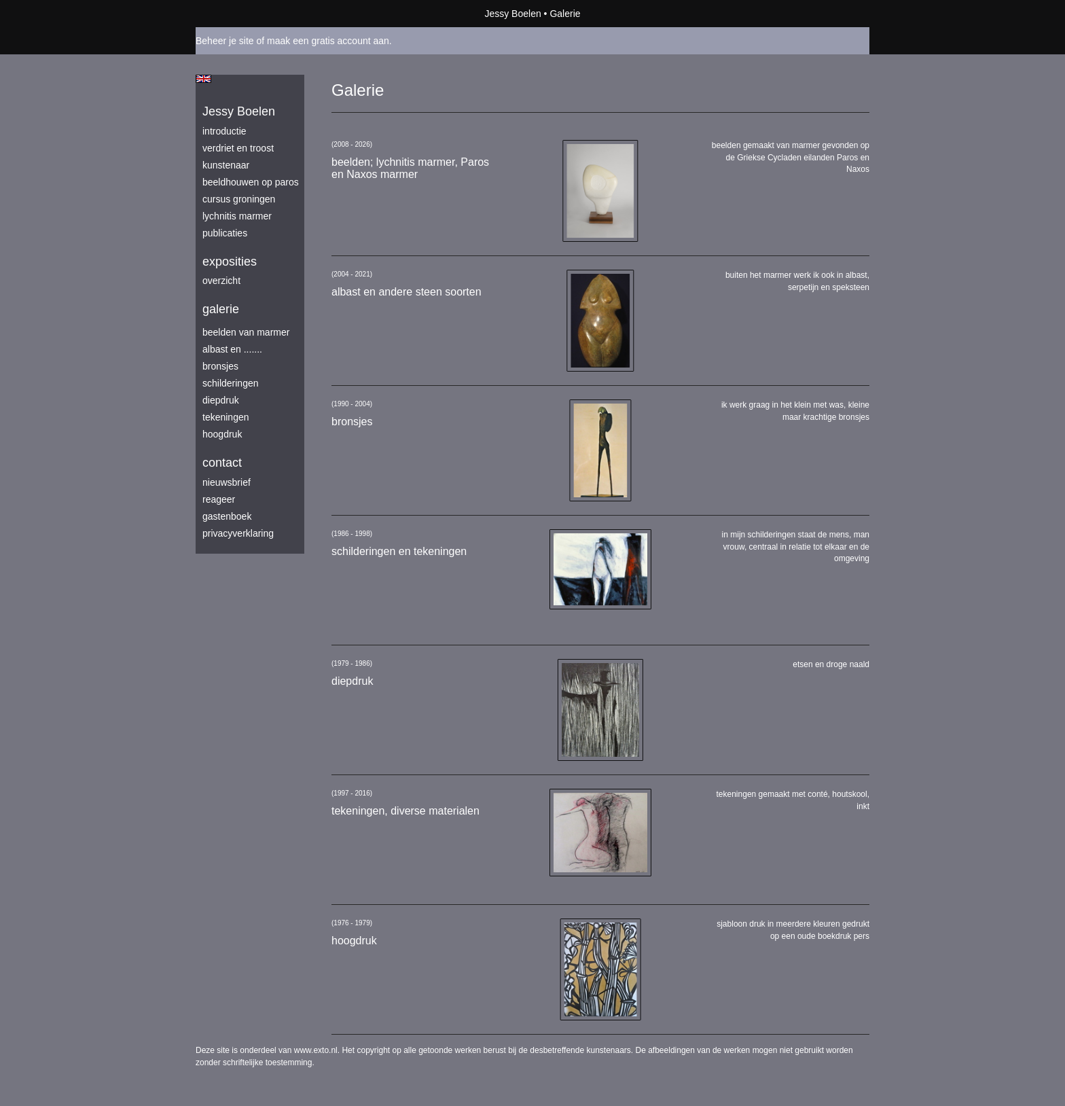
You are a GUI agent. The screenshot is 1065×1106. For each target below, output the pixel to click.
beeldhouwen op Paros (250, 182)
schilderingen (230, 383)
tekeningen (225, 417)
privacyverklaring (238, 533)
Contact (222, 462)
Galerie (220, 309)
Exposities (229, 261)
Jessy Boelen (512, 13)
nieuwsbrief (226, 482)
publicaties (224, 233)
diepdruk (220, 400)
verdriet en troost (238, 148)
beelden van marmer (245, 332)
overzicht (221, 280)
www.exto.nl (316, 1050)
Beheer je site (225, 40)
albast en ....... (232, 349)
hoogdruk (222, 434)
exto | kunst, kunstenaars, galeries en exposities (234, 13)
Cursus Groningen (238, 199)
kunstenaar (225, 165)
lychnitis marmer (237, 216)
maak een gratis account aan (328, 40)
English (203, 79)
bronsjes (220, 366)
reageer (218, 499)
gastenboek (226, 516)
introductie (224, 131)
